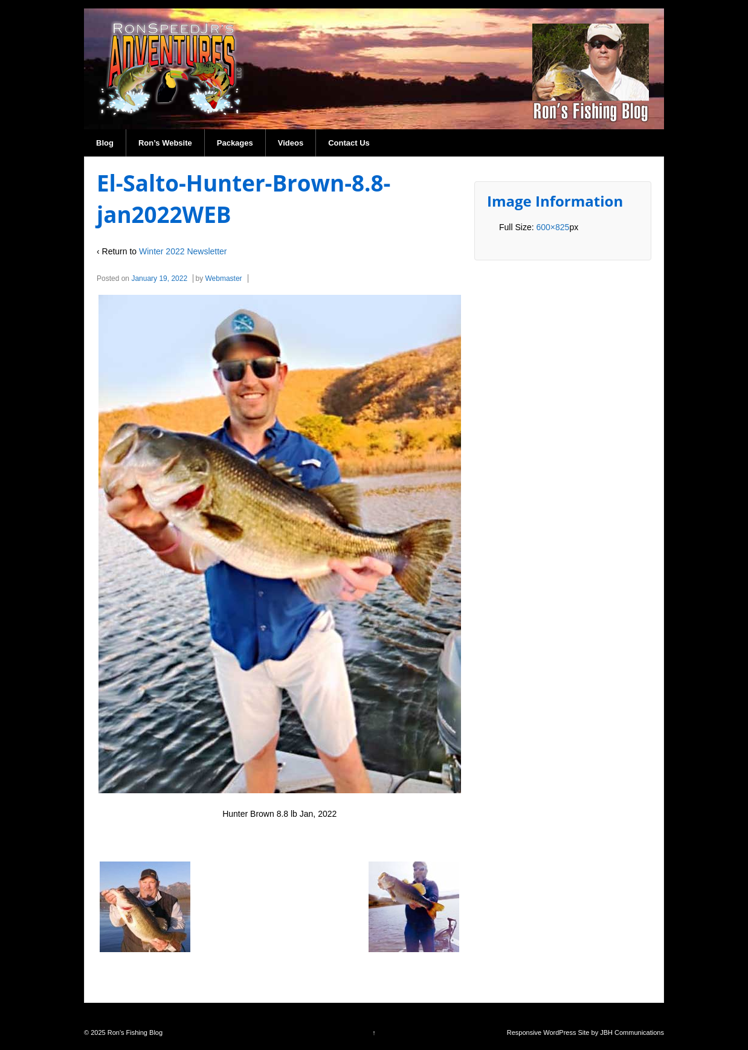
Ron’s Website (165, 142)
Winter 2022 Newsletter (183, 251)
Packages (235, 142)
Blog (105, 142)
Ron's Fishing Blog (134, 1032)
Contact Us (349, 142)
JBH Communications (632, 1032)
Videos (290, 142)
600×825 (552, 227)
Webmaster (223, 278)
